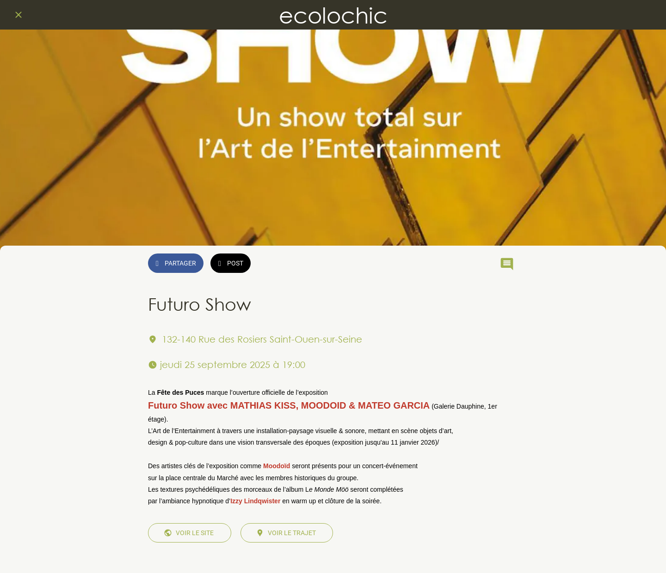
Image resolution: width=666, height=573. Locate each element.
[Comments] (507, 264)
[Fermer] (18, 14)
